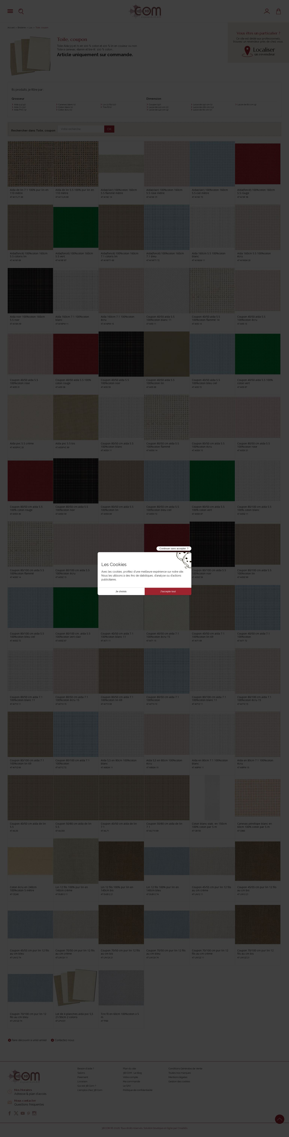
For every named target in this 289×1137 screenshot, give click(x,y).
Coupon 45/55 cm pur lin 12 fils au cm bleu (29, 952)
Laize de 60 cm (202, 109)
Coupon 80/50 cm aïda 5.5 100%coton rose (253, 445)
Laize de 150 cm (202, 104)
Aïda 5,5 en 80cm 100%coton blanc (119, 761)
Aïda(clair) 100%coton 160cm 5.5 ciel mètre (210, 191)
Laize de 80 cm (246, 104)
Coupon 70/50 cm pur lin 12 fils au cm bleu (166, 952)
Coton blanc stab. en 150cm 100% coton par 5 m (209, 825)
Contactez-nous (64, 1040)
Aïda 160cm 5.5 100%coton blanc (208, 255)
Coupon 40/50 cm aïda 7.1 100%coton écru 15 (162, 635)
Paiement (82, 1077)
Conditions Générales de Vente (185, 1068)
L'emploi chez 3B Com (89, 1090)
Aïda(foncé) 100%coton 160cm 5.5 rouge (256, 191)
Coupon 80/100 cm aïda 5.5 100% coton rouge (163, 571)
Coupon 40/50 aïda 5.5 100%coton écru (251, 318)
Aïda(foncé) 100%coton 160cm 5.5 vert (74, 255)
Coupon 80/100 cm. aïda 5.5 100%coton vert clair (72, 635)
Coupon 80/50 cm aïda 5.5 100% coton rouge (26, 508)
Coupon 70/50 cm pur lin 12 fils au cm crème (75, 952)
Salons (81, 1073)
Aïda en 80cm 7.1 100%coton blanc (210, 761)
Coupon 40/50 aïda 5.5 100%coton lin (160, 381)
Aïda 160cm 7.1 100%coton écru (117, 318)
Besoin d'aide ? (85, 1068)
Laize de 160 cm (203, 107)
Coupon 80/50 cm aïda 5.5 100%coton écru (208, 445)
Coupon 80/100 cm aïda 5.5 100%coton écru (72, 571)
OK (109, 129)
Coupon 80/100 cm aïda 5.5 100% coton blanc (254, 508)
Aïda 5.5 (20, 104)
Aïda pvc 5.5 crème (22, 443)
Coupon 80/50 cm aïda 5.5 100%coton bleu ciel (162, 508)
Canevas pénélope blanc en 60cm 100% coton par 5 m (254, 825)
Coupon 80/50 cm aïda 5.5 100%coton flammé (162, 445)
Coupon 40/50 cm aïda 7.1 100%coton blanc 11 (117, 635)
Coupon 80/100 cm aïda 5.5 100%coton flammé (27, 571)
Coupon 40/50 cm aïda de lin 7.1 (119, 825)
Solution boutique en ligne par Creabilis (165, 1128)
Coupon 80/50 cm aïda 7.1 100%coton (162, 698)
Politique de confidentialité (137, 1090)
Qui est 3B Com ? (86, 1086)
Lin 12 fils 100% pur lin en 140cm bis (117, 888)
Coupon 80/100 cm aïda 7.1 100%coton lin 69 (27, 761)
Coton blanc (65, 107)
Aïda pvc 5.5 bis (65, 443)
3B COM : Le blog (132, 1073)
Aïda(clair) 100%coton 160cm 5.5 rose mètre (164, 191)
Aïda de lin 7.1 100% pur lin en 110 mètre (29, 191)
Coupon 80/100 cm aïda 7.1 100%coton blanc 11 (209, 698)
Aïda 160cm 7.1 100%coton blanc (72, 318)
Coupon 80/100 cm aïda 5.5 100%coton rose (118, 571)
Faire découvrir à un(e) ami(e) (29, 1040)
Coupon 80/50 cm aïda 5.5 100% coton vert (208, 508)
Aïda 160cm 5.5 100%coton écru (254, 255)
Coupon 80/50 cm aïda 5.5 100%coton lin (117, 508)
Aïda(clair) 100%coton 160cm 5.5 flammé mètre (119, 191)
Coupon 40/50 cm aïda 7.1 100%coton (253, 635)
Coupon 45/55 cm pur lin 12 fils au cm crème (211, 888)
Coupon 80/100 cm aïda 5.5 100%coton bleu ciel (27, 635)
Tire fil (107, 107)
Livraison (82, 1081)
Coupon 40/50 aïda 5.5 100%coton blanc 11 (160, 318)
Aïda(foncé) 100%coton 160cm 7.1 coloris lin (119, 255)
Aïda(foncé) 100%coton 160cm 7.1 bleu (165, 255)
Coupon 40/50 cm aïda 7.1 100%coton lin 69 (208, 635)
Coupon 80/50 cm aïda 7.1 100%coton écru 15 (71, 698)
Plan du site (129, 1068)
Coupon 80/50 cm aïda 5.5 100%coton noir (71, 508)
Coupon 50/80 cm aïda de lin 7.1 (164, 825)
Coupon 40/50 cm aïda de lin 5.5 (28, 825)
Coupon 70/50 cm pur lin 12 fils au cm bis (120, 952)
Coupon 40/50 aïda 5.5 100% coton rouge (73, 381)
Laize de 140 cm (158, 109)
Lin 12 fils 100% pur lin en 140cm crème (71, 888)
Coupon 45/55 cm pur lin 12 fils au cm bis (256, 888)
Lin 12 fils (109, 104)
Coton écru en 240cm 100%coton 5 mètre (23, 888)
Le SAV (127, 1086)
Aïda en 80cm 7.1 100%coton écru (255, 761)
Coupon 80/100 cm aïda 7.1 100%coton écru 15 (254, 698)
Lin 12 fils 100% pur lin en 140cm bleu (162, 888)
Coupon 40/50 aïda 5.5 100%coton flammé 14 (206, 318)
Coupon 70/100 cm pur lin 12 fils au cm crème (210, 952)
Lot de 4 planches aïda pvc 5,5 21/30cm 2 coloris (74, 1015)
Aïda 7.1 (19, 107)
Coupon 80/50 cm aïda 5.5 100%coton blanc (117, 445)
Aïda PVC (20, 109)
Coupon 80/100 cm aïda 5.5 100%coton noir (209, 571)
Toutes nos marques (179, 1073)
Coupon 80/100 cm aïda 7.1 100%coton (72, 761)
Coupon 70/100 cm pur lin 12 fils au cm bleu (28, 1015)
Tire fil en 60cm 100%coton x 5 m (120, 1015)
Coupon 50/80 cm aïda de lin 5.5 (73, 825)
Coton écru (65, 109)
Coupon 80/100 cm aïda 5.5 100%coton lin (254, 571)
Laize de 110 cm (158, 107)
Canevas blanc (67, 104)
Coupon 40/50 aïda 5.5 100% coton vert (255, 381)
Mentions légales (177, 1077)
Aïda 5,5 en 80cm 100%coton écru (164, 761)
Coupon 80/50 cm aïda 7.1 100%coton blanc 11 (26, 698)
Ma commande (131, 1081)
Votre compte (130, 1077)
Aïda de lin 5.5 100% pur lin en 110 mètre (74, 191)
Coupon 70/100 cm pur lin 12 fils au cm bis (255, 952)
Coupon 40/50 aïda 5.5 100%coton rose (24, 381)
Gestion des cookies (179, 1081)
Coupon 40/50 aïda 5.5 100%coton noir (115, 381)
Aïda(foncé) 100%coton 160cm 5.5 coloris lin (28, 255)
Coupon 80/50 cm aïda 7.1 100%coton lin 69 (117, 698)
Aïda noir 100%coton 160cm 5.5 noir (27, 318)
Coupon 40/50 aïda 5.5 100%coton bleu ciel (206, 381)
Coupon (155, 104)
